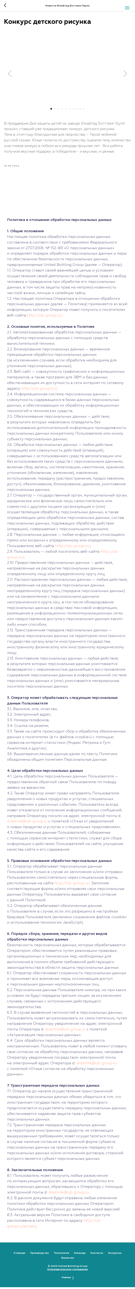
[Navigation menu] (127, 7)
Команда (80, 1255)
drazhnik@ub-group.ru (27, 823)
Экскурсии (115, 1255)
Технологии (61, 1255)
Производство (39, 1255)
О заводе (19, 1255)
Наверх (68, 1279)
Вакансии (67, 1260)
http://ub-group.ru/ (44, 317)
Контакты (96, 1255)
